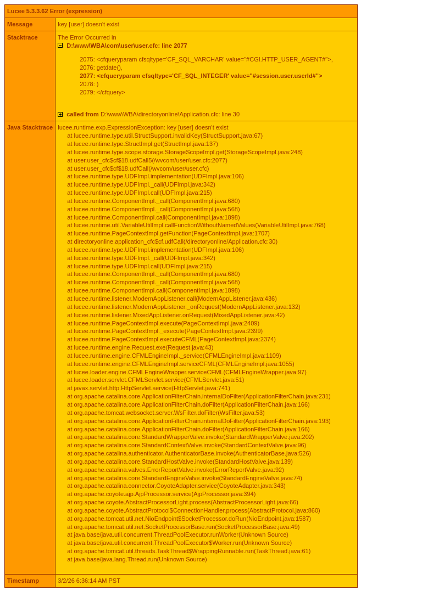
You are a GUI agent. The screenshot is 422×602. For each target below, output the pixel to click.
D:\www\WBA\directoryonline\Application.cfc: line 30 (153, 114)
